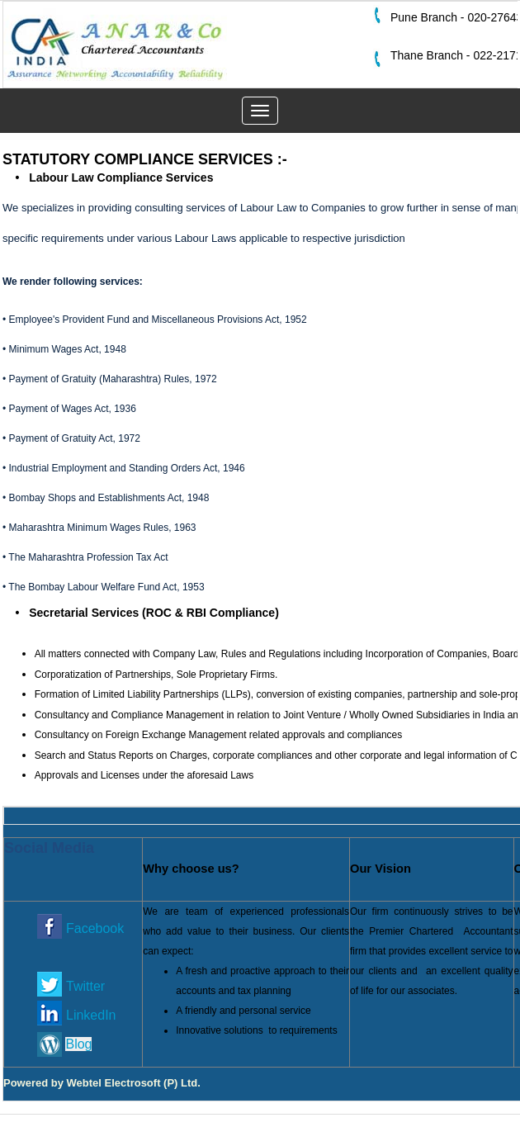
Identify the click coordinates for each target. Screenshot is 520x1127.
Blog (78, 1044)
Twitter (85, 986)
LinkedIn (91, 1015)
